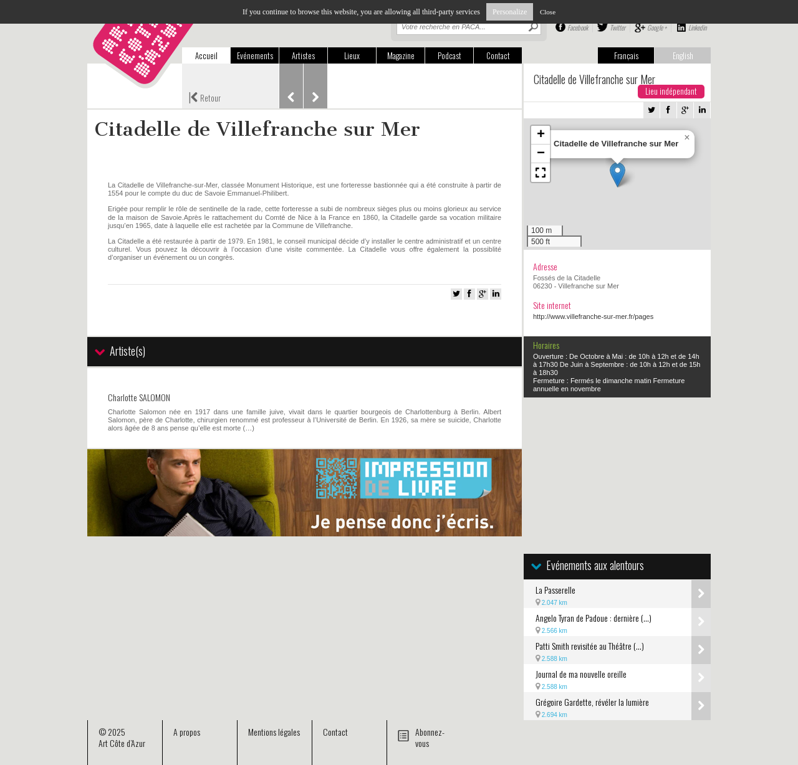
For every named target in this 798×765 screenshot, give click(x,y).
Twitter (617, 27)
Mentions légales (274, 731)
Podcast (449, 55)
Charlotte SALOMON (139, 397)
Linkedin (697, 27)
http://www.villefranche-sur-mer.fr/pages (593, 316)
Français (626, 55)
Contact (498, 55)
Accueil (206, 55)
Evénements (255, 55)
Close (547, 12)
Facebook (577, 27)
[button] (617, 175)
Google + (656, 27)
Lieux (352, 55)
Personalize (510, 11)
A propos (186, 731)
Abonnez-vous (430, 737)
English (683, 55)
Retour (204, 96)
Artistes (303, 55)
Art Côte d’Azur (122, 742)
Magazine (401, 55)
